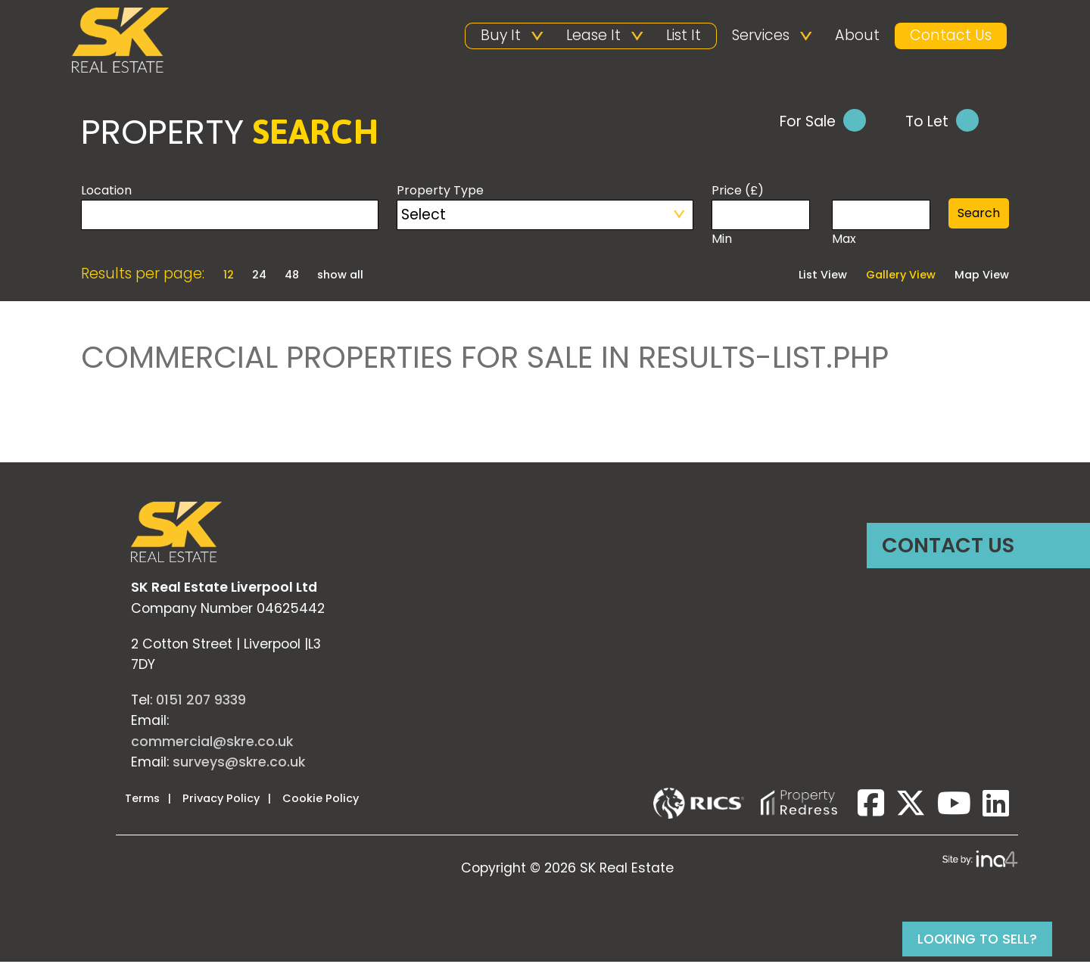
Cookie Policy (320, 799)
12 (230, 276)
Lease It (593, 35)
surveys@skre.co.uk (239, 763)
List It (683, 35)
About (857, 35)
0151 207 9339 (201, 701)
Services (760, 35)
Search (979, 214)
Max (881, 225)
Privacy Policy (221, 799)
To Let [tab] (942, 122)
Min (761, 225)
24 (260, 276)
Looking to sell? (977, 939)
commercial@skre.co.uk (212, 743)
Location (106, 192)
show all (340, 276)
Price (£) (738, 192)
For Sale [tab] (823, 122)
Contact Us (951, 35)
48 (293, 276)
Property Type (440, 192)
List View (823, 277)
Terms (142, 799)
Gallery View (901, 277)
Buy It (501, 35)
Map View (982, 277)
